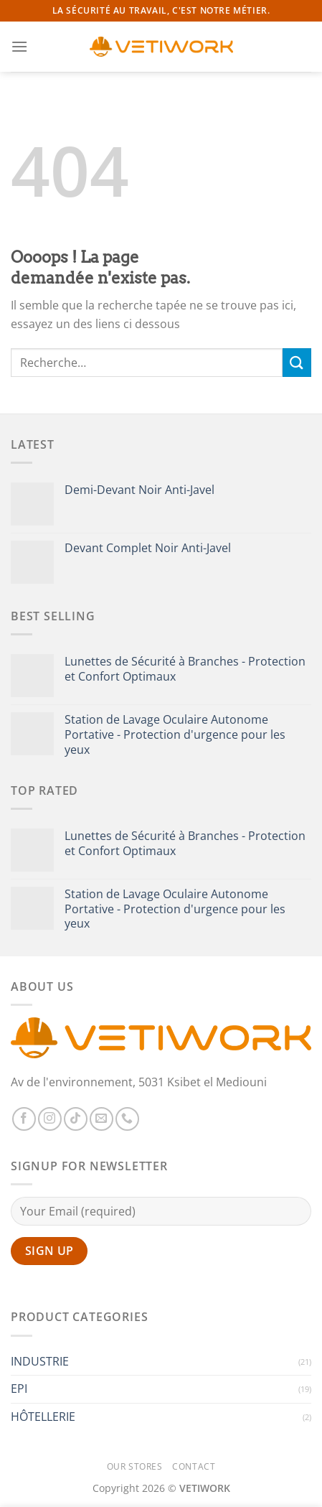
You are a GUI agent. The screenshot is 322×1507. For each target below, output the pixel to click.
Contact (193, 1466)
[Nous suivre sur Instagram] (50, 1119)
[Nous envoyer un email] (101, 1119)
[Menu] (19, 46)
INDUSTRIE (40, 1361)
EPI (19, 1388)
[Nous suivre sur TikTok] (75, 1119)
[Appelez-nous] (127, 1119)
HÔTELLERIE (43, 1416)
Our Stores (135, 1466)
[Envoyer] (297, 362)
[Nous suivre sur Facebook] (24, 1119)
